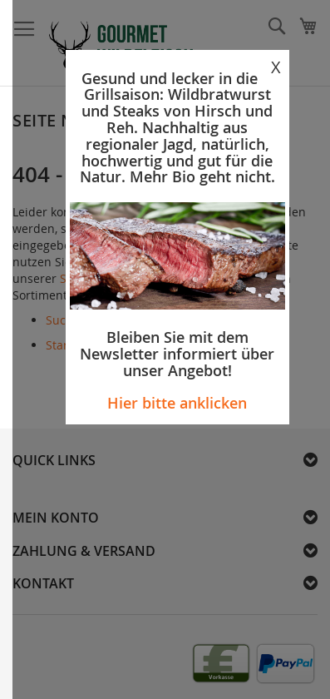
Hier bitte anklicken (177, 403)
